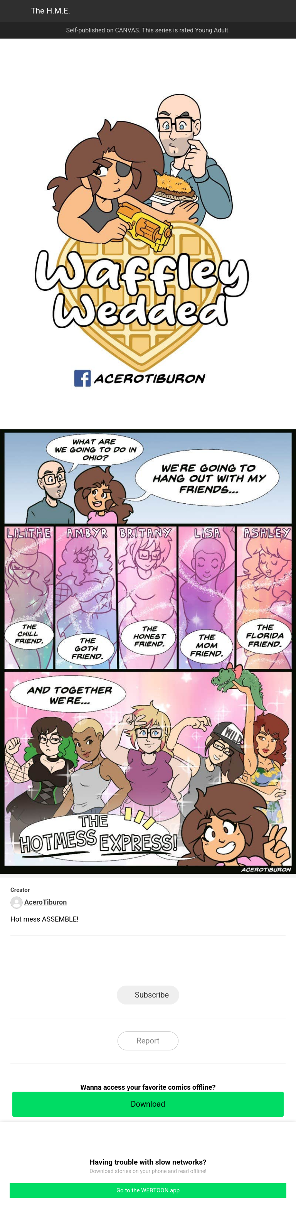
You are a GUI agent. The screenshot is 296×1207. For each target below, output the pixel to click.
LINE (78, 963)
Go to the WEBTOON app (148, 1190)
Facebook (113, 963)
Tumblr (183, 963)
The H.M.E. (50, 10)
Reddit (217, 963)
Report (147, 1040)
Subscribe (152, 994)
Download (148, 1104)
